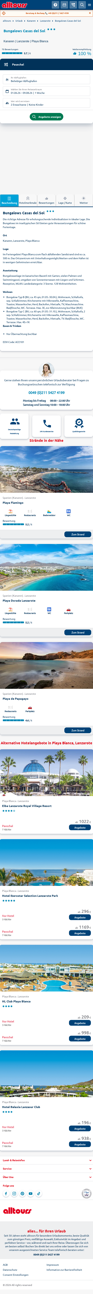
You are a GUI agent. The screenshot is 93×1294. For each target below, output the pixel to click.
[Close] (90, 13)
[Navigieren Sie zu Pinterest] (22, 1193)
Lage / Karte (65, 200)
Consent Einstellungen (15, 1274)
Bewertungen (46, 200)
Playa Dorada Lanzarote (19, 600)
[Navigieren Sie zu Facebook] (6, 1193)
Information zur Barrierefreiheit (64, 1269)
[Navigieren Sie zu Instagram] (14, 1193)
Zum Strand (77, 534)
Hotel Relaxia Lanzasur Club (21, 1107)
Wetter (84, 200)
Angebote (80, 827)
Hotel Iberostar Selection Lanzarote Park (30, 896)
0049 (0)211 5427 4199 (46, 392)
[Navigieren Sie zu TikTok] (39, 1193)
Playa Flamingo (13, 502)
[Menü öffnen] (89, 5)
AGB (5, 1264)
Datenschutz (10, 1269)
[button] (46, 1160)
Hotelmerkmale (28, 200)
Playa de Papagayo (15, 698)
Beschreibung (9, 200)
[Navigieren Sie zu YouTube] (30, 1193)
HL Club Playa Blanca (16, 1001)
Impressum (53, 1264)
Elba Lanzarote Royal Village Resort (27, 806)
